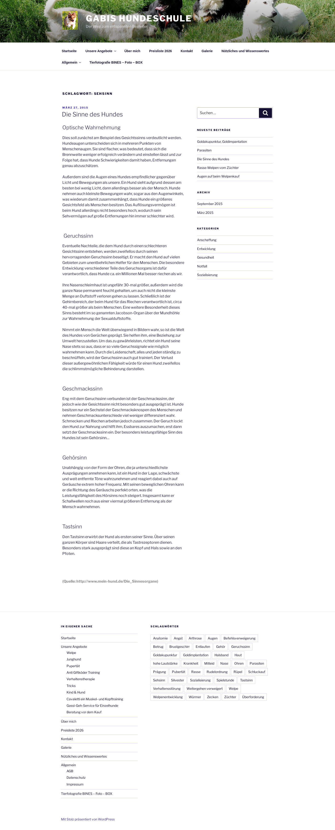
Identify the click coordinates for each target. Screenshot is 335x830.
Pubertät (178, 672)
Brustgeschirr (179, 647)
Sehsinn (159, 680)
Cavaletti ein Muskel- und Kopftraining (95, 699)
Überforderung (253, 697)
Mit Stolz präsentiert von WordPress (88, 819)
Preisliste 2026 (160, 51)
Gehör (220, 647)
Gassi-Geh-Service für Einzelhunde (92, 705)
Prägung (159, 672)
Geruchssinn (240, 647)
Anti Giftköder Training (83, 672)
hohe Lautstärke (165, 663)
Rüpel (238, 672)
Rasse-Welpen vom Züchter (218, 168)
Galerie (207, 51)
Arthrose (195, 638)
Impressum (75, 784)
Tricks (71, 686)
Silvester (177, 680)
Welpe (71, 653)
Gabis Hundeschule (139, 18)
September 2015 (209, 204)
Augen (213, 638)
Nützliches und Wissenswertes (245, 51)
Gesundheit (205, 257)
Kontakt (187, 51)
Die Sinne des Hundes (92, 114)
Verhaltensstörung (167, 688)
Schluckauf (256, 672)
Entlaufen (203, 647)
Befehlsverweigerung (239, 638)
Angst (178, 638)
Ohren (239, 663)
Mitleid (209, 663)
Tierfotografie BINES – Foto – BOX (115, 62)
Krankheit (191, 663)
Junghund (74, 659)
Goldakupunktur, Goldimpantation (222, 141)
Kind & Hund (76, 692)
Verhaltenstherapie (81, 679)
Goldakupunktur (165, 655)
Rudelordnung (217, 672)
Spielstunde (225, 680)
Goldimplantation (195, 655)
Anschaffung (206, 240)
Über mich (132, 51)
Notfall (202, 266)
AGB (70, 771)
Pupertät (73, 666)
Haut (238, 655)
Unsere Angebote (101, 51)
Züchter (230, 697)
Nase (224, 663)
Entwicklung (206, 249)
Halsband (221, 655)
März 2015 (205, 213)
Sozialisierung (207, 275)
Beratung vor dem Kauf (84, 712)
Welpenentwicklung (168, 697)
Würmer (195, 697)
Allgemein (72, 62)
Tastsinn (246, 680)
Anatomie (160, 638)
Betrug (158, 647)
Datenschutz (76, 777)
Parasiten (204, 150)
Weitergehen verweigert (205, 688)
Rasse (196, 672)
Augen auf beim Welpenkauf (218, 176)
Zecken (212, 697)
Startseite (69, 51)
